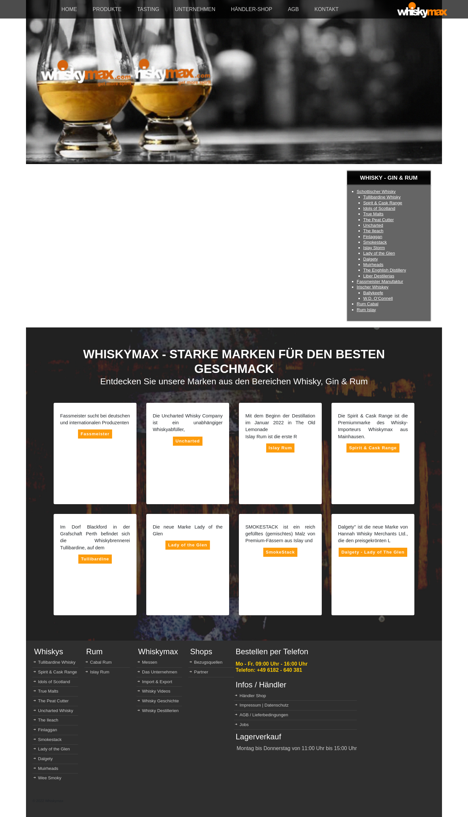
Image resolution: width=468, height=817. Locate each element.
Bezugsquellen (208, 662)
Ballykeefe (373, 292)
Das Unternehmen (159, 672)
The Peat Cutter (378, 219)
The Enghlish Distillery (384, 270)
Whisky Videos (156, 691)
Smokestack (375, 242)
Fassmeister (95, 433)
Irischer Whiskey (373, 287)
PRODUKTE (107, 9)
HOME (69, 9)
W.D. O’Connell (378, 298)
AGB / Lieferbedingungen (264, 714)
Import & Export (157, 681)
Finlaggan (373, 236)
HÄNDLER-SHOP (251, 9)
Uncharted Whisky (55, 710)
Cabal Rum (101, 662)
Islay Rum (280, 447)
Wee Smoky (49, 777)
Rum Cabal (368, 303)
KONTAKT (326, 9)
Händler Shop (253, 695)
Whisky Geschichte (160, 700)
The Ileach (373, 230)
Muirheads (373, 264)
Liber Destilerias (379, 276)
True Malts (373, 213)
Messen (149, 662)
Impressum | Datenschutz (264, 705)
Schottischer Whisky (376, 191)
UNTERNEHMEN (195, 9)
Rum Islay (366, 309)
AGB (293, 9)
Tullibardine (95, 558)
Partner (201, 672)
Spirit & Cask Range (382, 202)
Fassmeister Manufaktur (380, 281)
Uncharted (373, 225)
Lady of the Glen (379, 253)
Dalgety (370, 259)
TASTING (148, 9)
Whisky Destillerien (160, 710)
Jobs (244, 724)
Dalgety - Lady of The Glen (372, 552)
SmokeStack (280, 552)
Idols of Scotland (379, 208)
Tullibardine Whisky (382, 197)
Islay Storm (374, 247)
